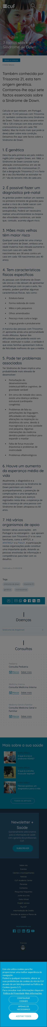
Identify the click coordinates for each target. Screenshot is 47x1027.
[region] (23, 994)
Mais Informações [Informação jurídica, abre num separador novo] (33, 993)
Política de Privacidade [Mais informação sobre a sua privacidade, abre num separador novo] (13, 993)
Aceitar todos (23, 1016)
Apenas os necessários (23, 1008)
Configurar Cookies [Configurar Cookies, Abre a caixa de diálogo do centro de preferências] (23, 999)
